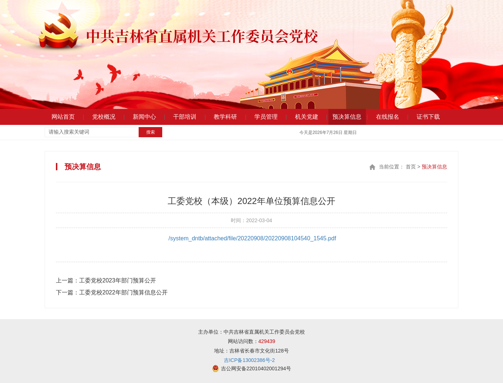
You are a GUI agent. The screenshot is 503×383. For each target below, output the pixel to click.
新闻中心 (144, 117)
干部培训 (184, 117)
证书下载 (428, 117)
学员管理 (266, 117)
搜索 (150, 132)
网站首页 (63, 117)
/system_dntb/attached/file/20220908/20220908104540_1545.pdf (252, 238)
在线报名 (387, 117)
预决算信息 (346, 117)
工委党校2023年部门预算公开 (106, 280)
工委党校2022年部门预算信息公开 (112, 292)
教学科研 (225, 117)
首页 (411, 167)
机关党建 (306, 117)
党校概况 (103, 117)
